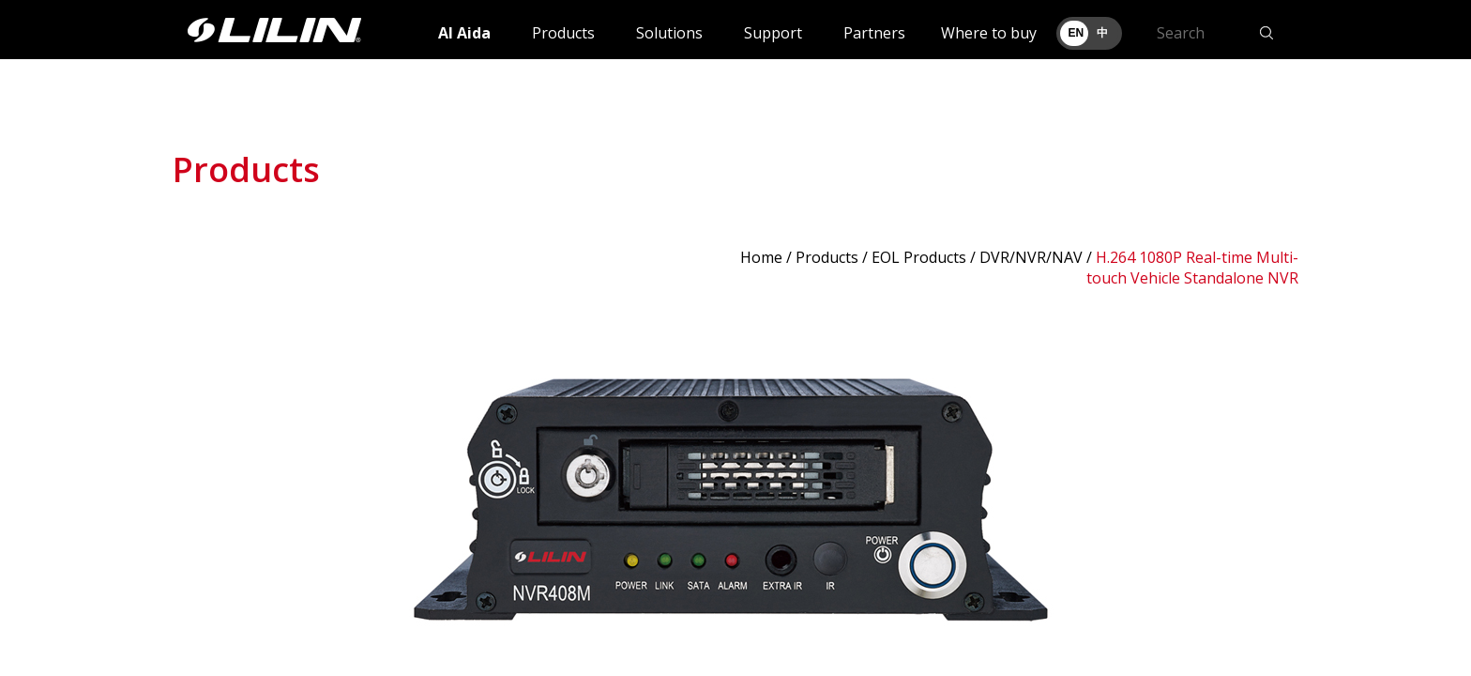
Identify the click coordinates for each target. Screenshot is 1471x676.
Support (773, 33)
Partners (874, 33)
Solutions (669, 33)
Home (761, 257)
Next (1274, 491)
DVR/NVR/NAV (1031, 257)
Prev (197, 491)
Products (563, 33)
